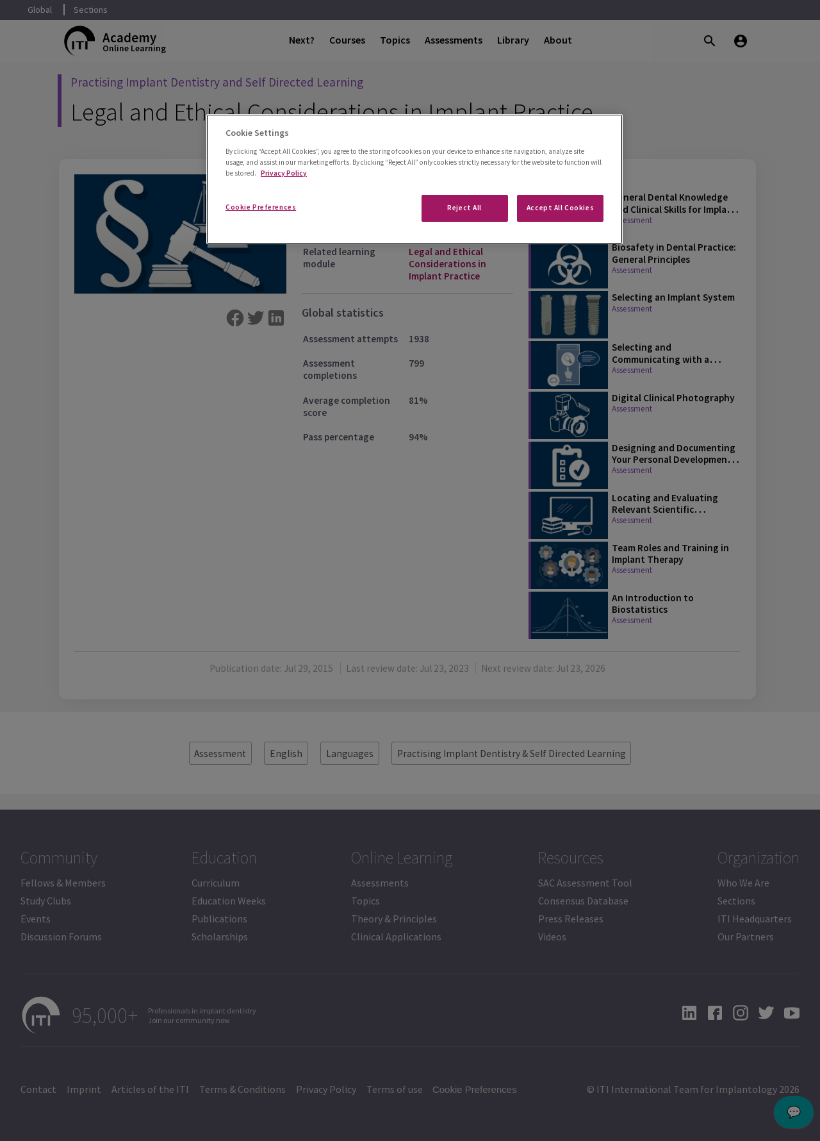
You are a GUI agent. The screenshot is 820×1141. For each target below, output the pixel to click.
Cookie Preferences (261, 207)
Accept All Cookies (560, 207)
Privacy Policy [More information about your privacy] (284, 173)
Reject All (464, 207)
